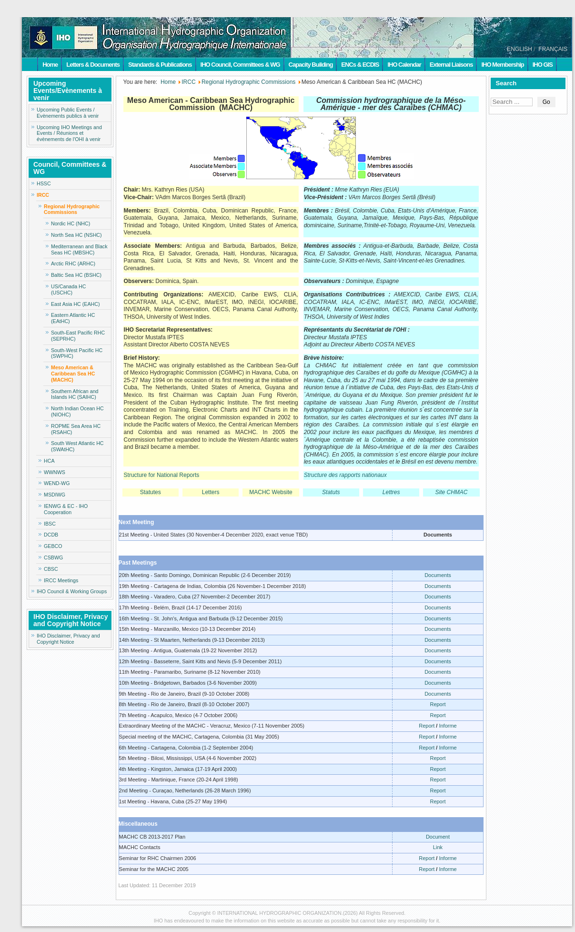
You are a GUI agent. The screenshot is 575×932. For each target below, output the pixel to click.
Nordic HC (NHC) (70, 223)
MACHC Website (270, 492)
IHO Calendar (404, 64)
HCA (49, 461)
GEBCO (53, 546)
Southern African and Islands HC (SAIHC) (75, 394)
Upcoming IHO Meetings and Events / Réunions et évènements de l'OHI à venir (69, 133)
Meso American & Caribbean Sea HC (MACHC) (73, 374)
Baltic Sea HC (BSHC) (76, 275)
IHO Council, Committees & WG (240, 64)
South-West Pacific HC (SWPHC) (76, 353)
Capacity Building (311, 64)
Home (50, 64)
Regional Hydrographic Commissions (72, 209)
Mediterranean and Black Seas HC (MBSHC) (79, 249)
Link (438, 847)
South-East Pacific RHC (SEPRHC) (78, 336)
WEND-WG (57, 483)
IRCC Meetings (61, 580)
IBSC (50, 524)
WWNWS (54, 472)
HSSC (44, 183)
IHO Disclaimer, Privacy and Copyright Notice (68, 639)
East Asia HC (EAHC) (75, 304)
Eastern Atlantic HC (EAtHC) (73, 318)
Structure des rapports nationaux (345, 475)
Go (546, 102)
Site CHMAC (451, 492)
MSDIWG (54, 494)
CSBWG (53, 557)
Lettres (391, 492)
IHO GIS (543, 64)
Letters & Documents (93, 64)
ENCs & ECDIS (360, 64)
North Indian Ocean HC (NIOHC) (77, 411)
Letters (211, 492)
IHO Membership (502, 64)
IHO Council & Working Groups (72, 591)
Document (438, 837)
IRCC (43, 195)
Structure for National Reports (162, 475)
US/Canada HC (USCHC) (68, 289)
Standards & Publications (160, 64)
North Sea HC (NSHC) (76, 235)
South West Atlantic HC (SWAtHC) (77, 446)
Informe (447, 726)
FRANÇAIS (552, 49)
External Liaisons (451, 64)
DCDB (51, 534)
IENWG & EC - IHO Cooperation (66, 509)
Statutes (150, 492)
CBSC (51, 569)
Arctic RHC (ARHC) (73, 263)
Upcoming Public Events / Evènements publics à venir (68, 113)
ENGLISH (519, 49)
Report (437, 704)
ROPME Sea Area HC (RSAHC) (76, 429)
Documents (437, 575)
